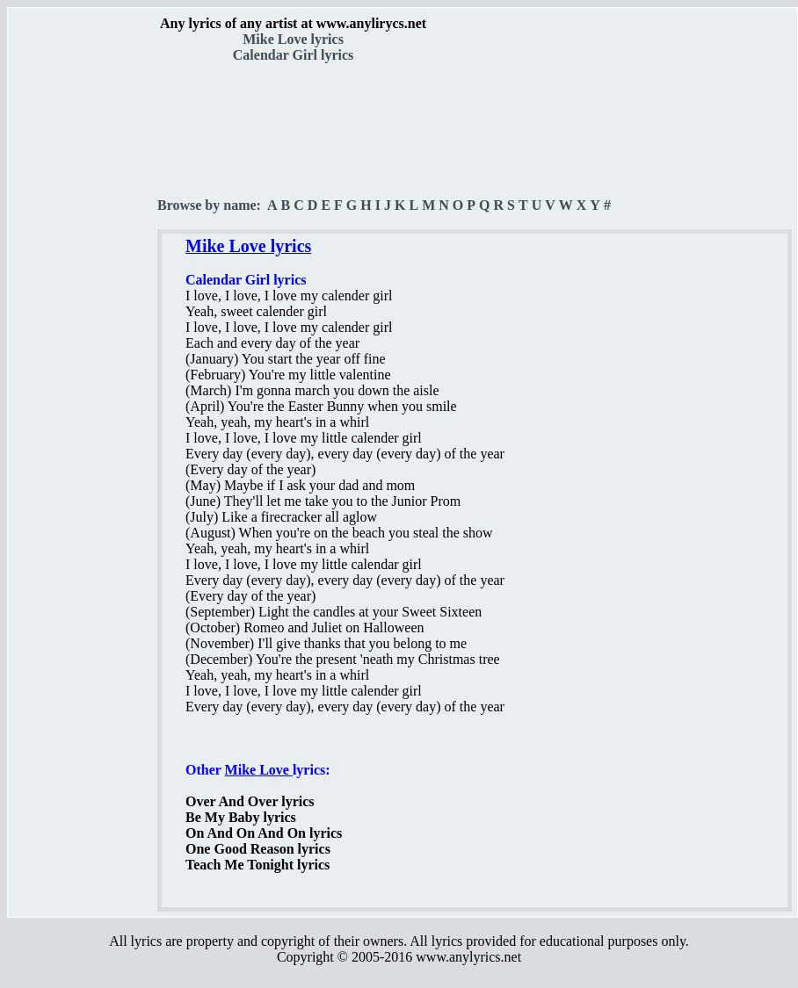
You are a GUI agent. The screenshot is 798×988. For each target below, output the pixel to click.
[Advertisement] (83, 308)
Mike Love (259, 769)
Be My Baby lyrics (240, 817)
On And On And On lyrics (263, 833)
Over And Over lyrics (250, 801)
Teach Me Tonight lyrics (257, 864)
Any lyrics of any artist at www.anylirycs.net (293, 23)
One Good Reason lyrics (257, 848)
